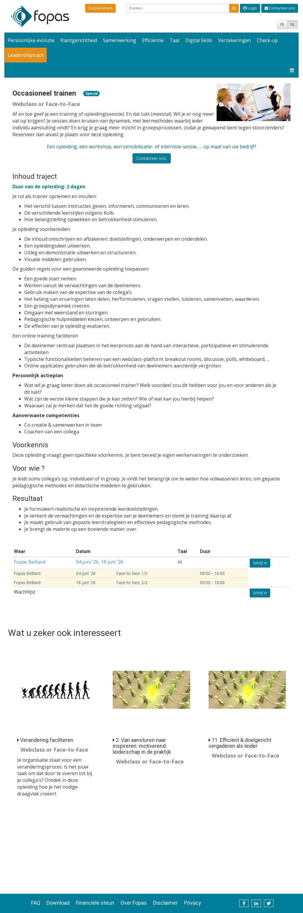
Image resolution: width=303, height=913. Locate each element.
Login (250, 8)
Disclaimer (165, 903)
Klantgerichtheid (78, 40)
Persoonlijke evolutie (31, 40)
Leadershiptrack (26, 55)
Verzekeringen (234, 40)
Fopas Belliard (29, 562)
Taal (174, 40)
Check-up (267, 40)
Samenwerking (119, 40)
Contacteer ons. (151, 158)
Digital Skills (198, 40)
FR (282, 24)
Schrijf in (260, 562)
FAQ (35, 903)
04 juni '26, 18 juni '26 (99, 562)
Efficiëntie (153, 40)
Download (58, 903)
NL (292, 24)
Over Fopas (133, 903)
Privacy (192, 903)
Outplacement (100, 8)
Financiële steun (95, 903)
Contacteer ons (280, 8)
